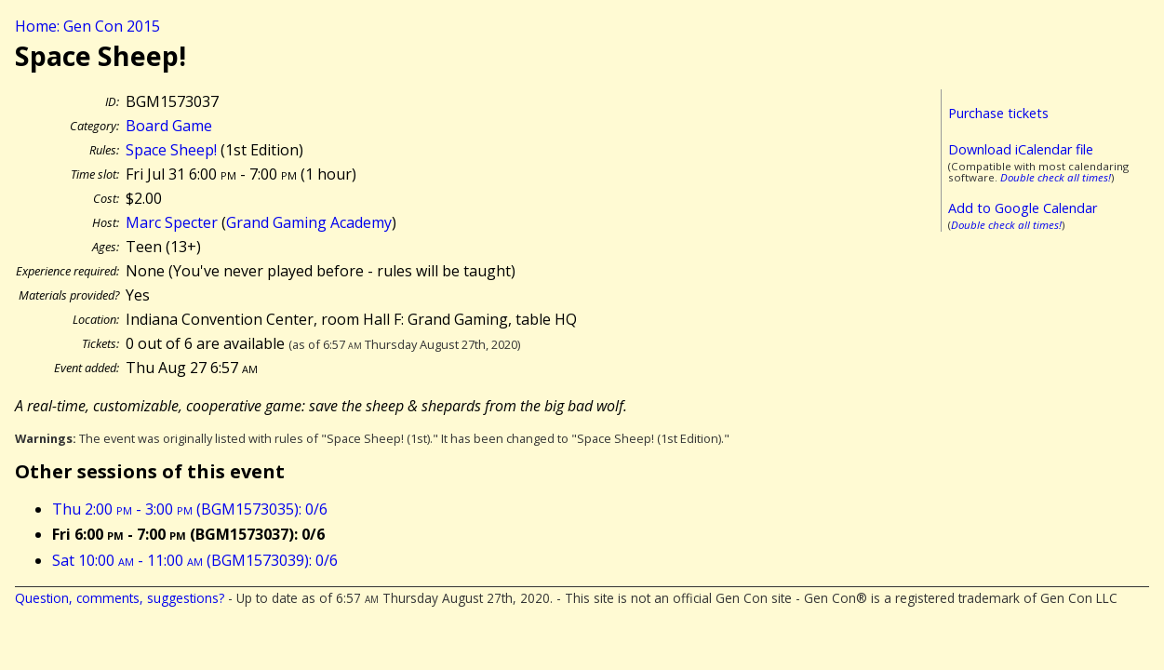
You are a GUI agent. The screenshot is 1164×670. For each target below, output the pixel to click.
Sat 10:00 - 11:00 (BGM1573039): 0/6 (195, 560)
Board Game (169, 125)
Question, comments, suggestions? (119, 598)
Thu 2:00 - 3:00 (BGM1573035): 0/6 (190, 509)
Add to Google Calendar (1022, 208)
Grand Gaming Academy (309, 222)
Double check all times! (1055, 177)
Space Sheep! (171, 150)
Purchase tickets (998, 113)
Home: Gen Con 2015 (87, 26)
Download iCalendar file (1020, 149)
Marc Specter (172, 222)
